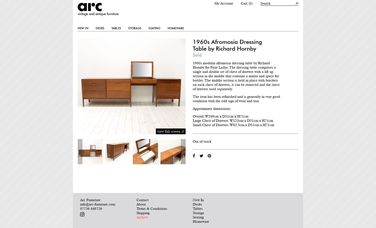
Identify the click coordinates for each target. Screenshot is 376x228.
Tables (116, 28)
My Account (223, 3)
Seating (154, 28)
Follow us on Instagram (82, 214)
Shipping (143, 213)
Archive (142, 217)
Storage (134, 28)
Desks (100, 28)
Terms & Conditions (151, 208)
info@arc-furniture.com (97, 204)
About (141, 204)
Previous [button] (80, 151)
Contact (142, 200)
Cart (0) (247, 3)
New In (83, 28)
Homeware (176, 28)
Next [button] (183, 151)
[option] (90, 151)
